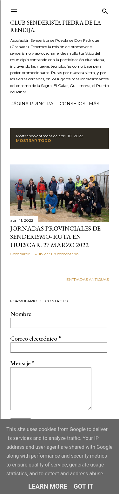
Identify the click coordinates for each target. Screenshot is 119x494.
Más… (95, 104)
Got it (83, 486)
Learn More (47, 486)
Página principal (33, 104)
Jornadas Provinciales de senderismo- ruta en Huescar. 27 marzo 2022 (55, 236)
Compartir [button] (20, 253)
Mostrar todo (33, 140)
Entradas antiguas (87, 279)
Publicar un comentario (56, 253)
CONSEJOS (72, 104)
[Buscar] (105, 10)
